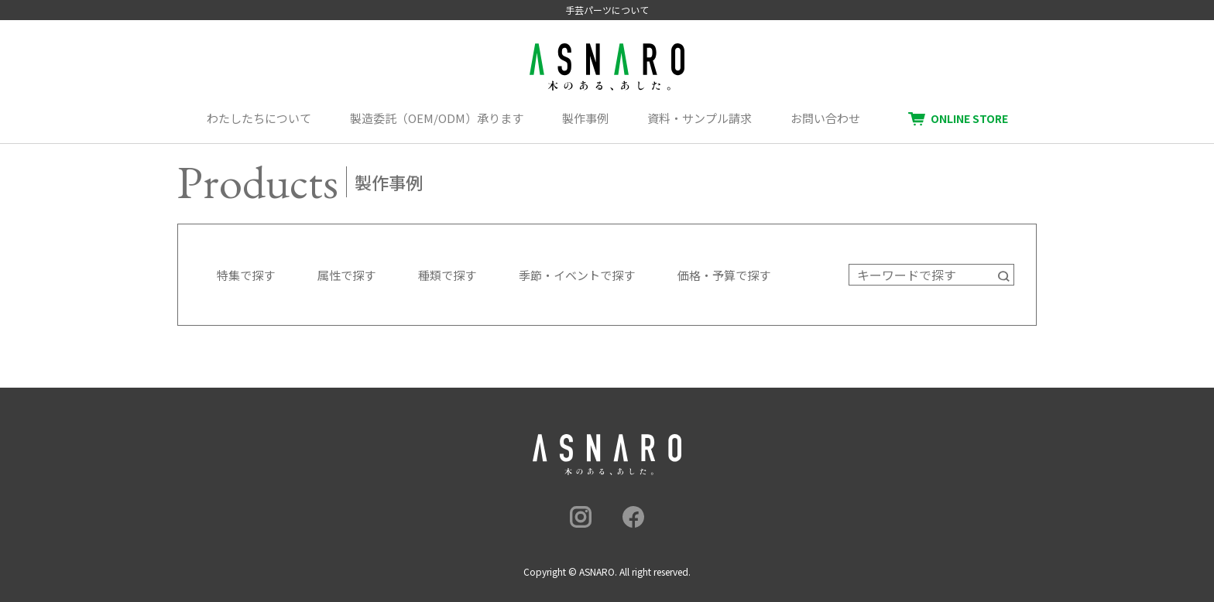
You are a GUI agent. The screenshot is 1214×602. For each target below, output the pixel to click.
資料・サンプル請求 (699, 118)
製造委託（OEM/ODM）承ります (436, 118)
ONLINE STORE (969, 118)
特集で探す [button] (246, 275)
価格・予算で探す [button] (723, 275)
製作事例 (585, 118)
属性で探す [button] (346, 275)
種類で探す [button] (447, 275)
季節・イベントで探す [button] (577, 275)
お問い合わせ (825, 118)
